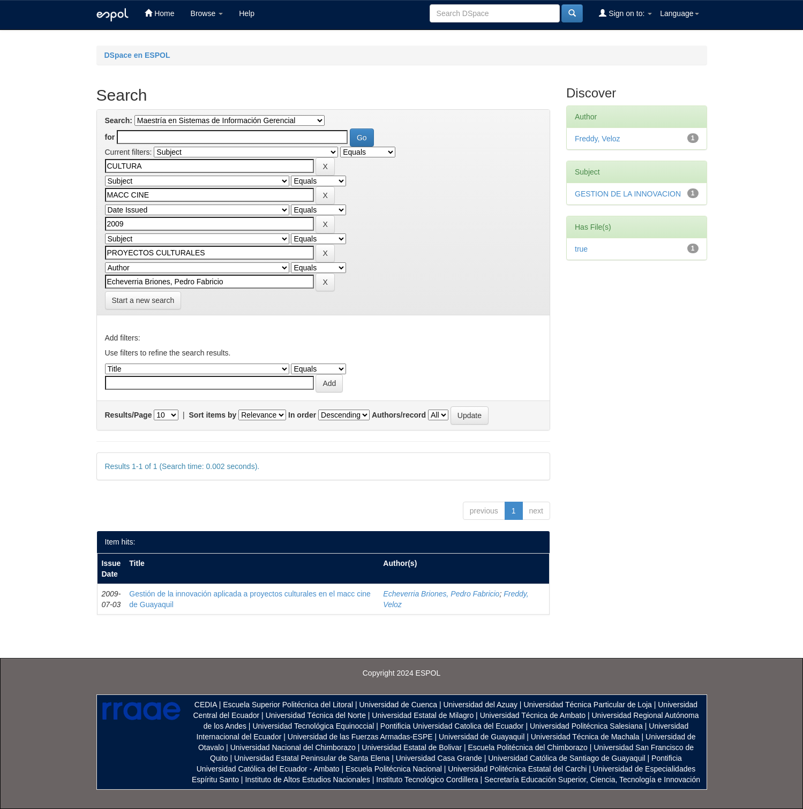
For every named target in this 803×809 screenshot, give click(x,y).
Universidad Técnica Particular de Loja (587, 704)
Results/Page (128, 415)
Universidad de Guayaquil (481, 736)
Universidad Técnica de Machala (585, 736)
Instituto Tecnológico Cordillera (427, 779)
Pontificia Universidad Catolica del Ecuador (452, 726)
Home (159, 13)
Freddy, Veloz (597, 138)
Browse (207, 13)
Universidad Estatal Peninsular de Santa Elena (311, 758)
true (581, 249)
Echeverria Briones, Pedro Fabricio (441, 593)
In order (302, 415)
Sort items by (213, 415)
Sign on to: (625, 13)
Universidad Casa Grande (440, 758)
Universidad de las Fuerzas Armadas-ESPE (360, 736)
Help (246, 13)
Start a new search (143, 300)
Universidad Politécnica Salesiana (586, 726)
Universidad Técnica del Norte (316, 715)
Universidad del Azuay (480, 704)
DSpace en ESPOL (137, 55)
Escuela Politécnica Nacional (394, 769)
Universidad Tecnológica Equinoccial (313, 726)
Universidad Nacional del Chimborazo (293, 747)
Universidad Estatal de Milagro (423, 715)
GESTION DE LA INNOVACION (628, 194)
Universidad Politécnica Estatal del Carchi (517, 769)
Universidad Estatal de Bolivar (412, 747)
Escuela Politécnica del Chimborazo (527, 747)
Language (679, 13)
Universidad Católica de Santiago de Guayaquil (566, 758)
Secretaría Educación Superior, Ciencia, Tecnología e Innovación (592, 779)
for (110, 137)
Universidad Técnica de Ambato (533, 715)
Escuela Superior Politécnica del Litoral (288, 704)
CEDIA (205, 704)
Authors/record (399, 415)
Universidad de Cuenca (398, 704)
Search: (118, 120)
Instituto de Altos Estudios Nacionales (307, 779)
